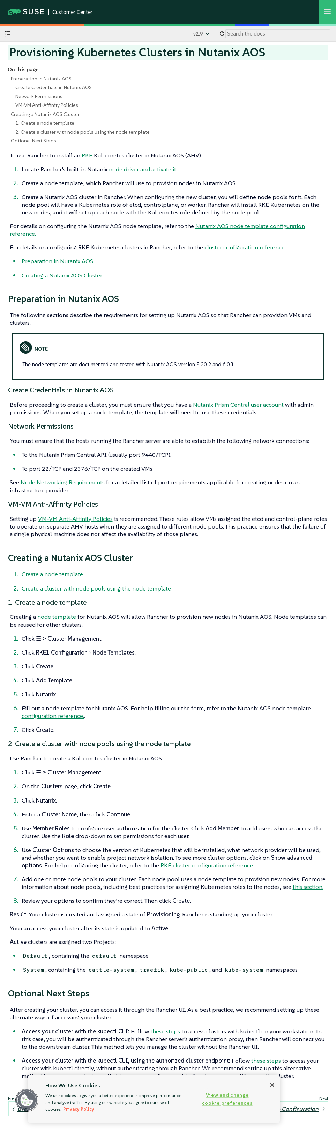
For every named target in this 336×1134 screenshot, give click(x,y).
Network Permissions (38, 96)
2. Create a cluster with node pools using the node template (82, 132)
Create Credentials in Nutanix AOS (53, 87)
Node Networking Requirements (63, 482)
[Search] (277, 33)
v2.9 (198, 34)
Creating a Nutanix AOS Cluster (45, 114)
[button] (27, 1100)
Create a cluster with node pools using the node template (96, 588)
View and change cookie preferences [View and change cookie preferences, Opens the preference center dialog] (227, 1099)
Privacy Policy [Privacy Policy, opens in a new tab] (78, 1109)
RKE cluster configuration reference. (207, 865)
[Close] (272, 1085)
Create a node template (52, 574)
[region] (154, 1099)
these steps (165, 1031)
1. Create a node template (44, 123)
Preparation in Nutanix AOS (41, 79)
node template (56, 616)
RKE (87, 155)
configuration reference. (53, 716)
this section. (308, 887)
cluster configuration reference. (245, 247)
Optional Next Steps (33, 141)
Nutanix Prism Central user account (238, 404)
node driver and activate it (142, 169)
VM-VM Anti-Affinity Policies (46, 105)
